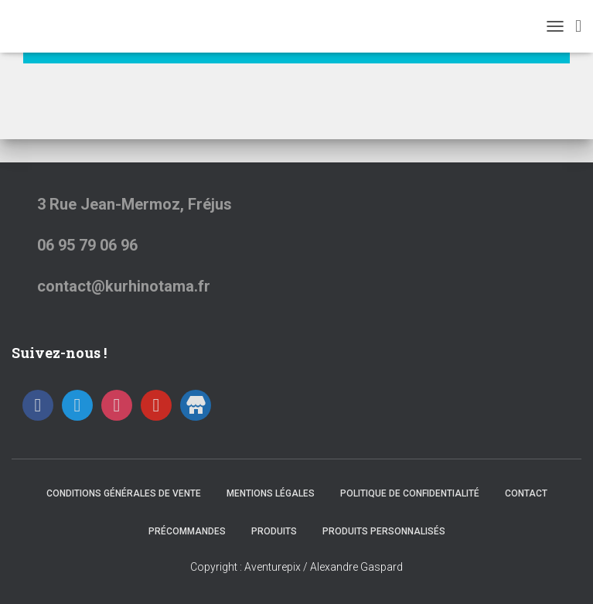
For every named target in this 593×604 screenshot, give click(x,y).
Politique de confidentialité (409, 493)
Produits (274, 531)
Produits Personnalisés (383, 531)
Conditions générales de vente (123, 493)
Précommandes (187, 531)
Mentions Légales (271, 493)
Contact (526, 493)
